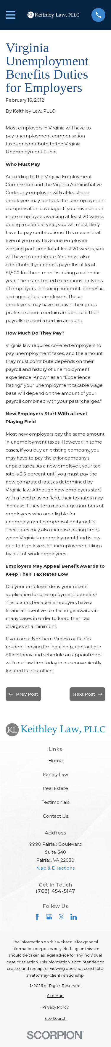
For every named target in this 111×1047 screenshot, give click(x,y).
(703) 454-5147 (55, 891)
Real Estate (55, 788)
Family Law (55, 774)
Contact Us (55, 816)
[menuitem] (55, 996)
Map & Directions (55, 868)
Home (55, 760)
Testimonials (55, 802)
